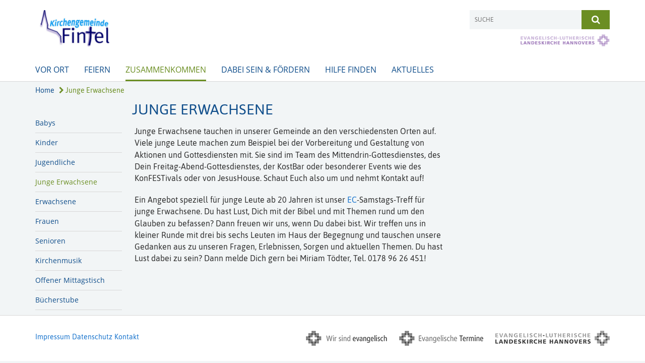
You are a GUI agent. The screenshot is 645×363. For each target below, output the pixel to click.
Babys (45, 123)
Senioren (50, 241)
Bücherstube (57, 300)
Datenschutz (92, 337)
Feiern (97, 69)
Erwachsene (55, 201)
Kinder (46, 142)
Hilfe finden (350, 69)
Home (44, 90)
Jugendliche (55, 162)
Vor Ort (52, 69)
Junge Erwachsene (91, 90)
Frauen (47, 221)
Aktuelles (413, 69)
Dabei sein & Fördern (265, 69)
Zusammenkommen (165, 69)
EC (352, 199)
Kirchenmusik (58, 260)
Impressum (52, 337)
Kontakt (126, 337)
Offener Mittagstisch (70, 280)
